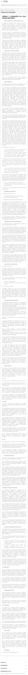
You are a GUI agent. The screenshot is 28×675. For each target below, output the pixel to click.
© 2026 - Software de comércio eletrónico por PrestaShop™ (13, 673)
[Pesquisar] (14, 5)
